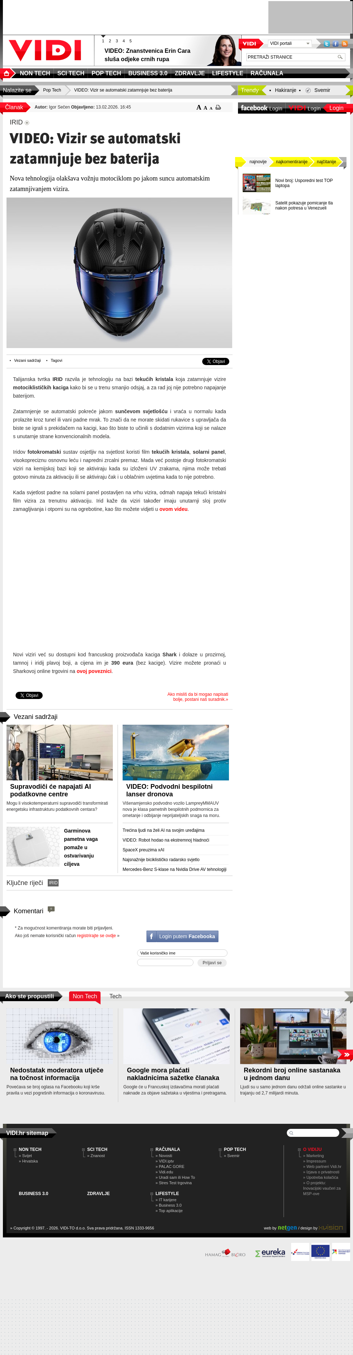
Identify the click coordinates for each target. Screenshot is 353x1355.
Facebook (335, 44)
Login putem (187, 936)
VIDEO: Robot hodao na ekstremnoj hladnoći (166, 840)
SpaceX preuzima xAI (143, 849)
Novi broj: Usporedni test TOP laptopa (304, 183)
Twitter (327, 44)
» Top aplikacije (169, 1210)
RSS (344, 44)
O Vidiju (312, 1149)
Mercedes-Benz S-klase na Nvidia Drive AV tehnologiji (174, 869)
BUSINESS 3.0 (33, 1193)
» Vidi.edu (164, 1172)
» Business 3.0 (169, 1205)
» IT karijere (166, 1200)
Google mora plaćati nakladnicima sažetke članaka (173, 1074)
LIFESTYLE (167, 1193)
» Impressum (314, 1161)
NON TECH (30, 1149)
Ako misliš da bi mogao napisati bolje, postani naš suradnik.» (197, 697)
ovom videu (174, 509)
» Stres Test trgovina (174, 1183)
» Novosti (164, 1155)
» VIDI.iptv (165, 1161)
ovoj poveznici (94, 671)
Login (336, 108)
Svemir (322, 90)
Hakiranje (285, 90)
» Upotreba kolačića (320, 1177)
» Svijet (25, 1155)
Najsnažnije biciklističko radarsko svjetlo (161, 859)
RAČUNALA (168, 1149)
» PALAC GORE (170, 1166)
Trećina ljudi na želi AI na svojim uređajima (163, 830)
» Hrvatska (28, 1161)
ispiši (218, 107)
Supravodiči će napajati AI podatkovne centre (50, 790)
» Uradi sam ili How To (175, 1177)
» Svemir (231, 1155)
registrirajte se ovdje (96, 935)
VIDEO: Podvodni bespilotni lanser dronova (169, 790)
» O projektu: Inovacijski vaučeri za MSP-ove (322, 1188)
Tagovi (56, 360)
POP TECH (235, 1149)
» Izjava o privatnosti (321, 1172)
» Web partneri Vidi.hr (322, 1166)
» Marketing (313, 1155)
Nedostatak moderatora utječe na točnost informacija (56, 1074)
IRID (53, 882)
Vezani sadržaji (27, 360)
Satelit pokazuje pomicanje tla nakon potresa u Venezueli (304, 205)
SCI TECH (97, 1149)
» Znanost (96, 1155)
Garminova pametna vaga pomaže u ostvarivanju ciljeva (81, 847)
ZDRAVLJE (98, 1193)
